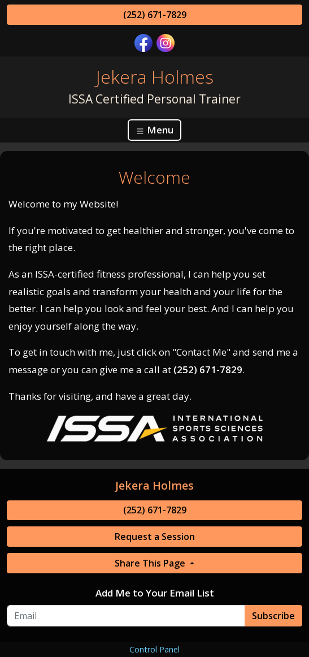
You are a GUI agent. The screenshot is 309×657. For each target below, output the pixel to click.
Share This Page (151, 563)
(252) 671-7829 (154, 14)
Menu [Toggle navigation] (154, 129)
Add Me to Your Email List (154, 592)
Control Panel (154, 649)
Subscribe (273, 616)
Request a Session (155, 536)
